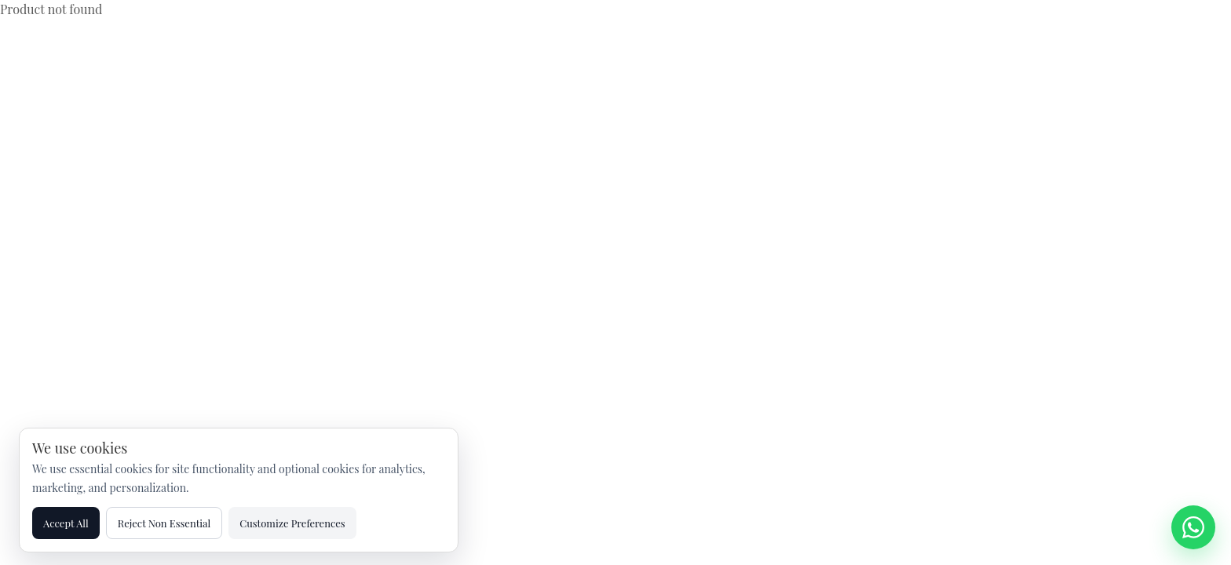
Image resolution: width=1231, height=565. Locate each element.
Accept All (66, 523)
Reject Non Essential (164, 523)
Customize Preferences (292, 523)
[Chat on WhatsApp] (1193, 527)
